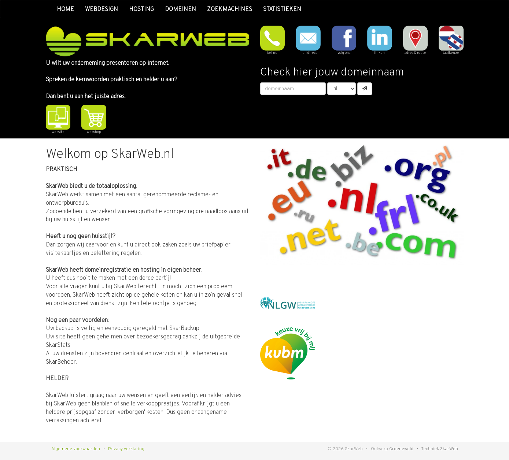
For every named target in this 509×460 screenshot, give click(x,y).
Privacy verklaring (126, 449)
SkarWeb (449, 449)
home (65, 9)
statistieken (282, 9)
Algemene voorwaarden (75, 449)
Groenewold (401, 449)
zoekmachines (229, 9)
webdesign (101, 9)
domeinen (180, 9)
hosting (141, 9)
